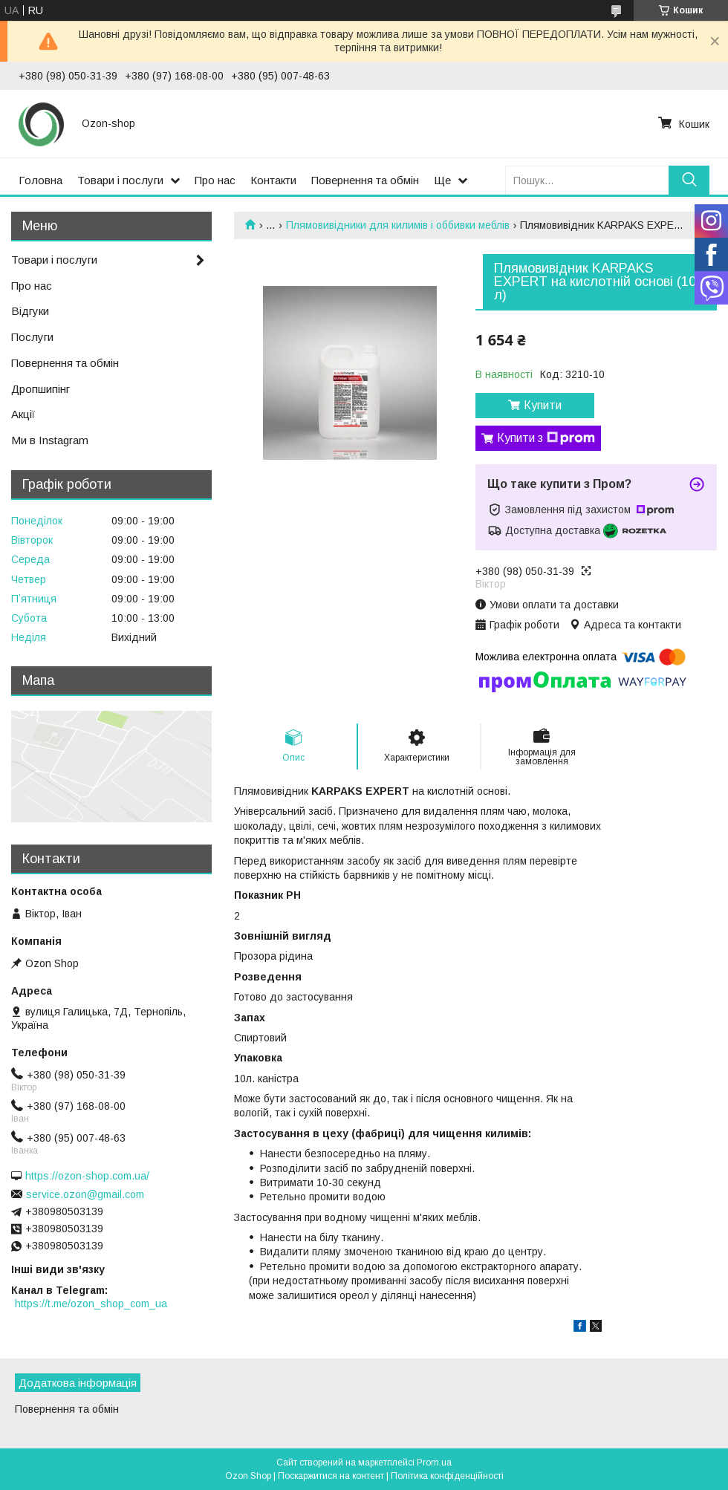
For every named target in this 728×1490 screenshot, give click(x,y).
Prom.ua (434, 1462)
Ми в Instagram (49, 440)
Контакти (273, 180)
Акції (23, 414)
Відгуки (30, 311)
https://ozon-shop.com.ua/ (87, 1176)
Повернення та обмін (365, 180)
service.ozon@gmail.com (85, 1194)
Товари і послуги (120, 180)
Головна (40, 180)
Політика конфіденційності (447, 1476)
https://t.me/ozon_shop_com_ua (91, 1304)
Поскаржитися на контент (331, 1476)
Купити (543, 405)
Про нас (215, 180)
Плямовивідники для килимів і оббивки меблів (398, 225)
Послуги (32, 337)
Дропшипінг (40, 389)
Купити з (546, 438)
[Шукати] (689, 180)
